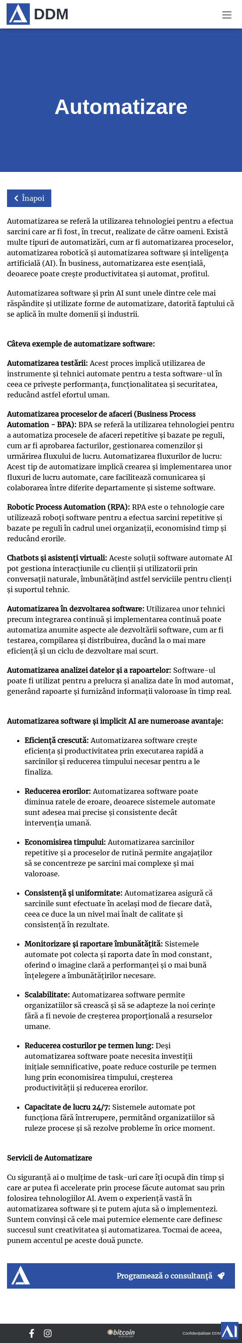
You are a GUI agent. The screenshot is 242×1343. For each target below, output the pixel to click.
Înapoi (29, 198)
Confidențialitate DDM (201, 1333)
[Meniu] (226, 14)
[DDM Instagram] (48, 1333)
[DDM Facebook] (32, 1333)
